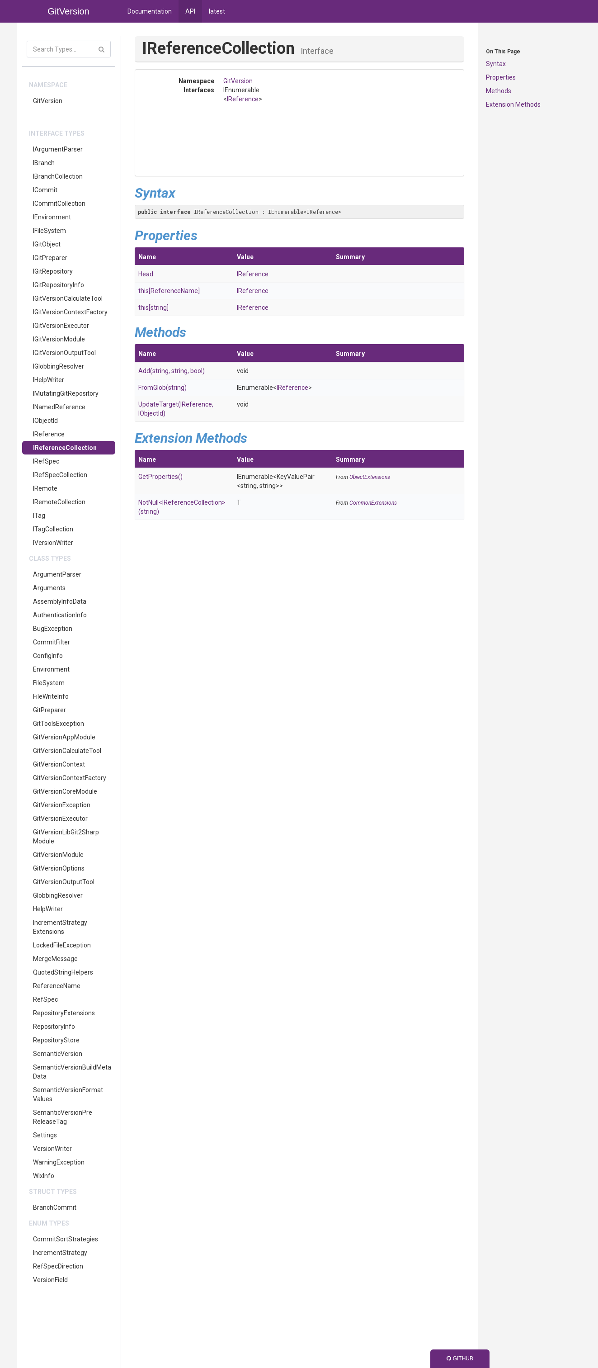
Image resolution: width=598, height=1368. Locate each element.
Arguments (49, 588)
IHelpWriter (48, 379)
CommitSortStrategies (65, 1239)
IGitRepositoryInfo (58, 285)
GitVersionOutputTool (63, 881)
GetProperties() (160, 476)
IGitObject (47, 244)
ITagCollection (53, 529)
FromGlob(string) (162, 387)
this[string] (153, 307)
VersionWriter (52, 1148)
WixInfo (43, 1175)
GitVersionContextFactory (69, 777)
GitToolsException (58, 723)
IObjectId (45, 420)
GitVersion (47, 100)
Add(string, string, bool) (171, 370)
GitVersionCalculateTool (67, 750)
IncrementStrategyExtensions (60, 927)
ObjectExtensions (369, 477)
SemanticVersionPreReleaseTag (62, 1117)
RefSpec (45, 999)
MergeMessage (55, 958)
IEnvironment (52, 217)
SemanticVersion (57, 1053)
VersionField (50, 1279)
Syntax (496, 63)
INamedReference (59, 407)
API (190, 11)
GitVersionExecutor (60, 818)
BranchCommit (54, 1207)
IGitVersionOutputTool (64, 352)
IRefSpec (46, 461)
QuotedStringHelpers (63, 972)
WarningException (59, 1162)
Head (145, 274)
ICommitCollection (59, 203)
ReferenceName (56, 985)
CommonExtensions (373, 503)
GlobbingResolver (58, 895)
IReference (49, 434)
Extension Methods (513, 104)
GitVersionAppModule (64, 737)
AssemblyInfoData (59, 601)
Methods (498, 91)
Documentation (149, 11)
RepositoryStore (56, 1040)
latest (217, 11)
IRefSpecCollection (60, 474)
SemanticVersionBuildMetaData (72, 1072)
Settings (45, 1135)
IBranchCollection (58, 176)
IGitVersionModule (59, 339)
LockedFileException (62, 945)
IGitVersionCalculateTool (68, 298)
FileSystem (49, 682)
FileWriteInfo (51, 696)
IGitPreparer (50, 257)
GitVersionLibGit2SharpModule (66, 836)
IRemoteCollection (59, 502)
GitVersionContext (59, 764)
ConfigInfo (48, 655)
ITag (39, 515)
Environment (51, 669)
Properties (501, 77)
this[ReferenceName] (169, 290)
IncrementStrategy (60, 1252)
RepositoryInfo (54, 1026)
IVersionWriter (53, 542)
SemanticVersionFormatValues (68, 1094)
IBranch (44, 162)
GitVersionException (61, 805)
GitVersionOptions (59, 868)
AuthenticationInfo (60, 615)
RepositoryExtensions (64, 1013)
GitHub (460, 1358)
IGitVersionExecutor (61, 325)
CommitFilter (51, 642)
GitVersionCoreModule (65, 791)
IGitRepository (53, 271)
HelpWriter (48, 909)
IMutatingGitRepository (66, 393)
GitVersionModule (58, 854)
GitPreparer (49, 710)
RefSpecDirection (58, 1266)
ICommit (45, 190)
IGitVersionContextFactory (70, 312)
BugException (52, 628)
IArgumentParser (58, 149)
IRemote (45, 488)
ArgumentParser (57, 574)
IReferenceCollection (65, 447)
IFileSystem (49, 230)
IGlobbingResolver (58, 366)
